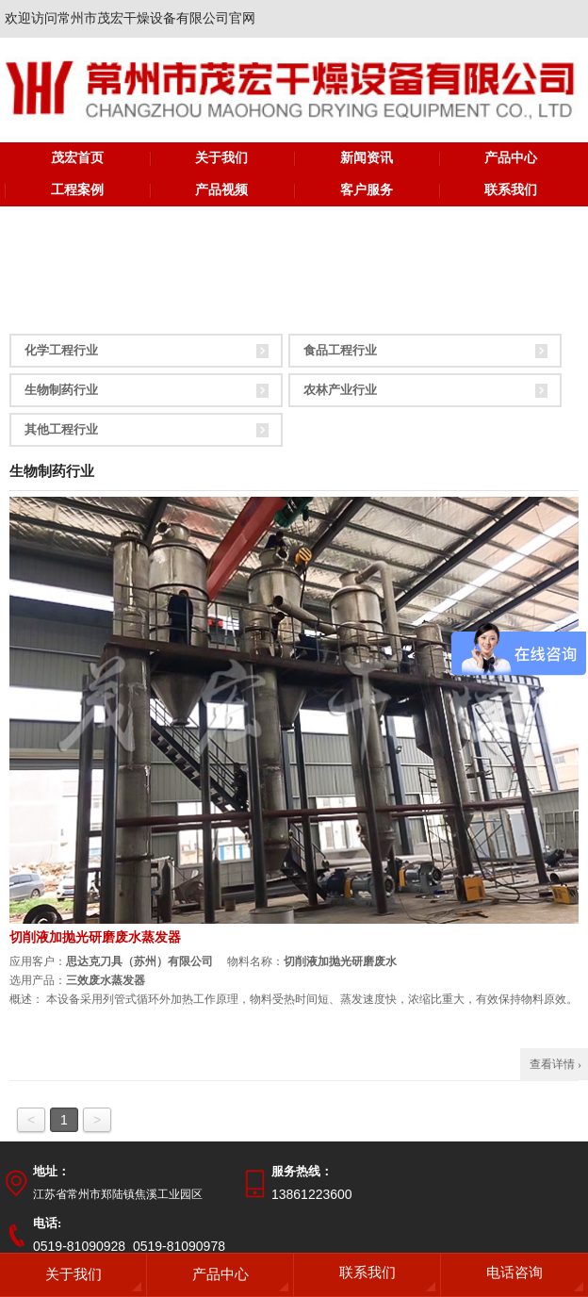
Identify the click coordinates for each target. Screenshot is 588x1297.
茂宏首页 (77, 158)
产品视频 (221, 190)
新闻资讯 (366, 158)
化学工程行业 (61, 350)
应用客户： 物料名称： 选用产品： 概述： (293, 980)
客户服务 (366, 190)
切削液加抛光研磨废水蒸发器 (95, 937)
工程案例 (77, 190)
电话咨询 (514, 1272)
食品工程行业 (340, 350)
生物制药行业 (61, 390)
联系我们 (510, 190)
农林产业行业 (340, 390)
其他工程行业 (61, 429)
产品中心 (510, 158)
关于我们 (221, 158)
